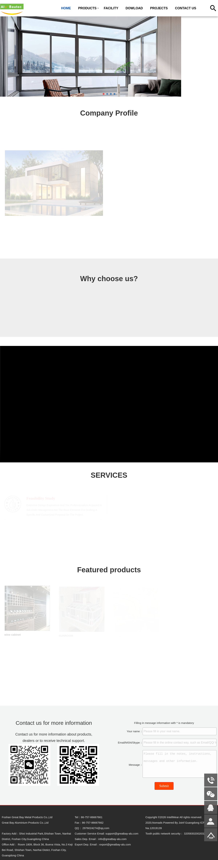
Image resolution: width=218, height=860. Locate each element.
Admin (6, 857)
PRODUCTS (87, 8)
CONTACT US (185, 8)
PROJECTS (159, 8)
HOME (66, 8)
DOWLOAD (134, 8)
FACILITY (111, 8)
